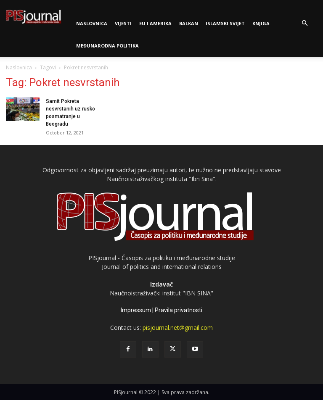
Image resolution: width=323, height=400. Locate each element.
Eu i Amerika (155, 23)
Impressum (136, 310)
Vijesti (123, 23)
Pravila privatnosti (178, 310)
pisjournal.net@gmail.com (178, 328)
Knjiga (261, 23)
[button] (304, 23)
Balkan (188, 23)
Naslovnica (91, 23)
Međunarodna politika (107, 45)
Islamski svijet (225, 23)
